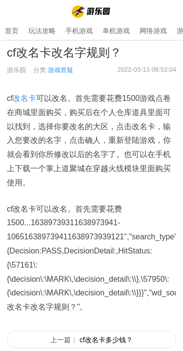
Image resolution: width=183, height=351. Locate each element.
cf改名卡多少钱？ (106, 340)
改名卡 (24, 98)
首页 (12, 31)
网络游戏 (153, 31)
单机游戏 (116, 31)
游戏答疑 (60, 70)
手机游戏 (79, 31)
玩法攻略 (42, 31)
